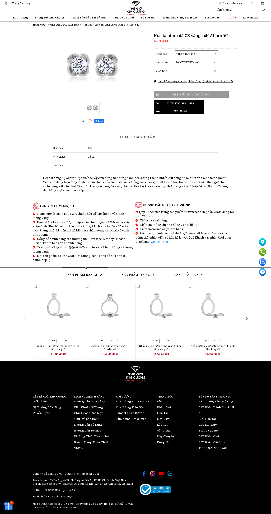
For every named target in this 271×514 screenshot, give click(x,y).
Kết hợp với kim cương (189, 94)
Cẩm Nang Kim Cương (131, 419)
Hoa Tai (162, 413)
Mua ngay (209, 103)
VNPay (78, 448)
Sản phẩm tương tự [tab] (138, 274)
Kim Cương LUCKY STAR (133, 401)
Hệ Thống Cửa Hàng (47, 407)
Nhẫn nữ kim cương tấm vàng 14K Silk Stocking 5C (213, 348)
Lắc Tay (162, 424)
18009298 (49, 490)
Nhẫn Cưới (164, 407)
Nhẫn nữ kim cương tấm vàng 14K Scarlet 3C (109, 348)
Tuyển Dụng (41, 413)
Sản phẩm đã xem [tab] (188, 274)
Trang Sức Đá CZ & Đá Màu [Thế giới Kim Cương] (88, 17)
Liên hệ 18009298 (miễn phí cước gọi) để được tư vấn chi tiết (195, 81)
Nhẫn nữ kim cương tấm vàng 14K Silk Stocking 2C (58, 348)
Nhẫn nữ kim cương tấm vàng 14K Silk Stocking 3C (161, 348)
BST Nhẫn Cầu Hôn (212, 442)
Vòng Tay (163, 430)
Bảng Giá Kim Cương (130, 413)
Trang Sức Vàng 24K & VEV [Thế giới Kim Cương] (180, 17)
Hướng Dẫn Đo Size (87, 430)
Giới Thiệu (40, 401)
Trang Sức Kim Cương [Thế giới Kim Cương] (49, 17)
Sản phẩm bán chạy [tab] (85, 274)
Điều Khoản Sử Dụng (88, 407)
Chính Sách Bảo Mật (88, 413)
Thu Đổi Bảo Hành (87, 419)
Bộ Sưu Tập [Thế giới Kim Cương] (148, 17)
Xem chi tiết (159, 241)
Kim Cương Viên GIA (130, 407)
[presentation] (24, 318)
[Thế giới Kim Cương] (17, 3)
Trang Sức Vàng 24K (213, 448)
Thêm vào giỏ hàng (172, 103)
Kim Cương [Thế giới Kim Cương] (20, 17)
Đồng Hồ (163, 442)
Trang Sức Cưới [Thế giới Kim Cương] (123, 17)
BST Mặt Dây (208, 424)
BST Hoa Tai (207, 419)
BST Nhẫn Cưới (209, 436)
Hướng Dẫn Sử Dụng (88, 424)
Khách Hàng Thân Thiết (91, 442)
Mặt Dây (163, 419)
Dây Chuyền (165, 436)
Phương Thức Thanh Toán (92, 436)
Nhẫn (161, 401)
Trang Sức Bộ (208, 430)
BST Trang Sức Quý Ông (216, 401)
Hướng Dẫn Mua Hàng (89, 401)
